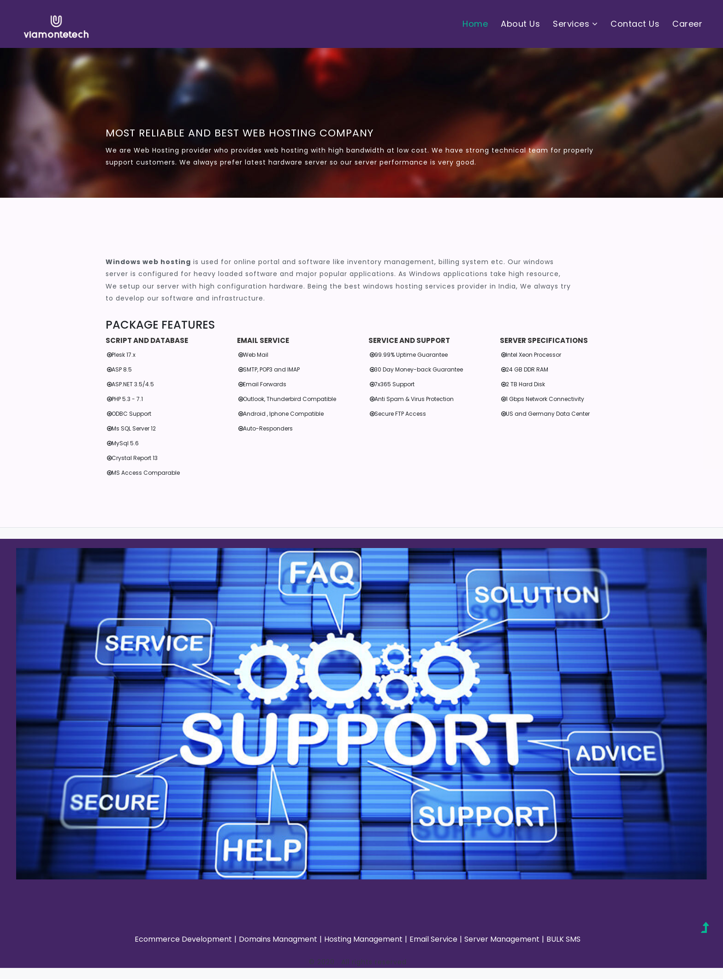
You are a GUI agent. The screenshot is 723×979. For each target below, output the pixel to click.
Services (575, 23)
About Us (520, 23)
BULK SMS (563, 939)
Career (687, 23)
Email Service (433, 939)
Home (475, 23)
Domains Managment (278, 939)
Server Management (501, 939)
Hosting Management (363, 939)
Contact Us (634, 23)
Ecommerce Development (183, 939)
